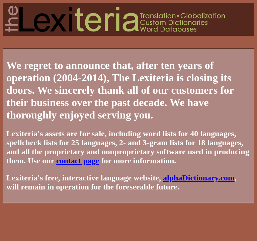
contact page (77, 160)
